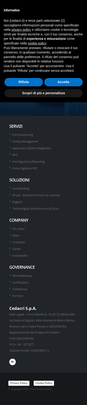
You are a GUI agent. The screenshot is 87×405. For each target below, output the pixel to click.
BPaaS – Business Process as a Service (36, 195)
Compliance (19, 289)
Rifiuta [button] (24, 82)
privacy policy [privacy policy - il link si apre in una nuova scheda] (21, 29)
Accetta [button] (63, 82)
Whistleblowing (22, 275)
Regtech (17, 202)
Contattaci (18, 242)
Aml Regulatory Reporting (28, 161)
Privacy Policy (19, 383)
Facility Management (25, 141)
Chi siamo (18, 229)
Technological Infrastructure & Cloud (35, 208)
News (15, 235)
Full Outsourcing (22, 135)
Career (16, 249)
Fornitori (17, 296)
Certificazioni (20, 282)
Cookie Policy (43, 383)
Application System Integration (31, 148)
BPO (15, 155)
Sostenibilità (20, 255)
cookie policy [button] (37, 43)
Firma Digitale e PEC (25, 168)
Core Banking (20, 188)
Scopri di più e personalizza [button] (43, 93)
